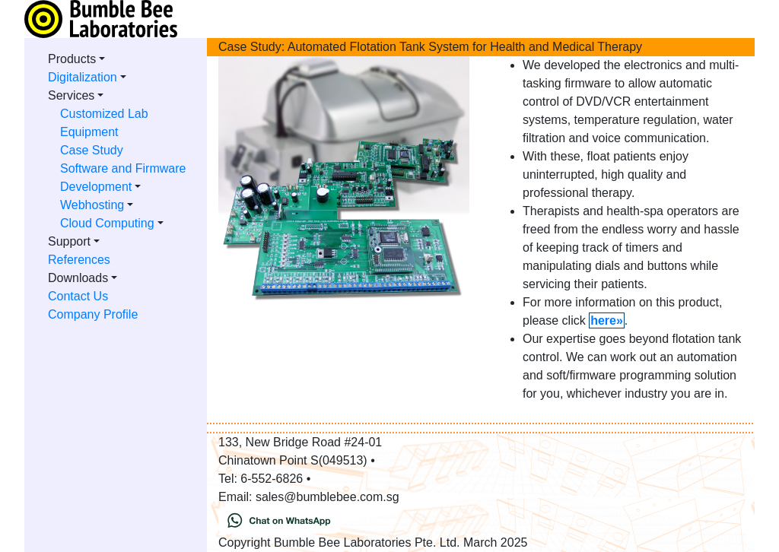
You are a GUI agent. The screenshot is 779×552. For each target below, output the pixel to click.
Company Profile (93, 314)
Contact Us (78, 296)
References (79, 259)
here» (606, 320)
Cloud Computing (107, 223)
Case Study (91, 150)
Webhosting (92, 204)
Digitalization (82, 77)
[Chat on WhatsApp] (279, 518)
